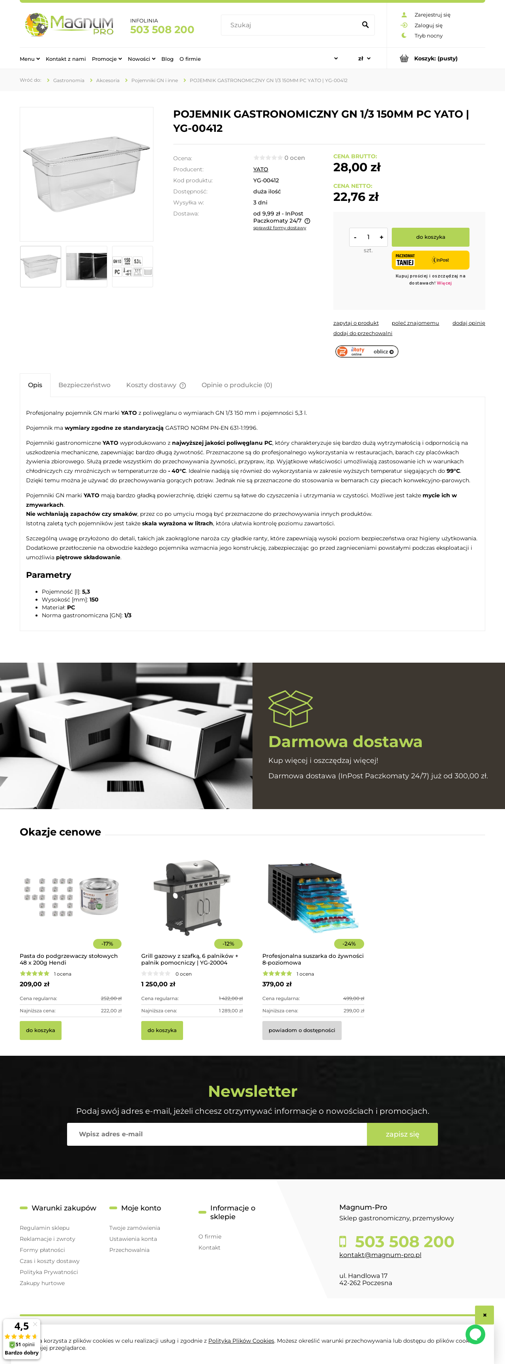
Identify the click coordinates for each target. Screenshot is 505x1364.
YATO (260, 169)
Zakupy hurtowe (42, 1283)
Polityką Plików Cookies (241, 1340)
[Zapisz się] (402, 1134)
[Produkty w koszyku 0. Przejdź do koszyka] (436, 58)
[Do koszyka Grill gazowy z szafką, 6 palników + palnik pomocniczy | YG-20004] (162, 1030)
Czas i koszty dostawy (50, 1261)
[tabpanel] (252, 513)
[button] (356, 323)
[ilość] (368, 237)
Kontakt (209, 1247)
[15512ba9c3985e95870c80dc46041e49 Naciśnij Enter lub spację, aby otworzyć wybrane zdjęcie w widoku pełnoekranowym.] (86, 174)
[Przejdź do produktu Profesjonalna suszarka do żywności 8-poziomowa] (313, 908)
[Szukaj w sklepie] (290, 25)
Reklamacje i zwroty (47, 1238)
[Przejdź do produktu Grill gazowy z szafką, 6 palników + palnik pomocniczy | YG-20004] (192, 908)
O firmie (209, 1236)
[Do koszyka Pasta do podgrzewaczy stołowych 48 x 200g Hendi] (41, 1030)
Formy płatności (42, 1249)
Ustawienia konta (133, 1238)
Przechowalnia (129, 1249)
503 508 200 (162, 29)
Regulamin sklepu (44, 1227)
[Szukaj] (365, 25)
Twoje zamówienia (134, 1227)
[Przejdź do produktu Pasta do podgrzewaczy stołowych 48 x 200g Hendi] (71, 908)
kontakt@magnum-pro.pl (380, 1255)
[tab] (35, 385)
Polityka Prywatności (49, 1272)
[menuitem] (30, 58)
